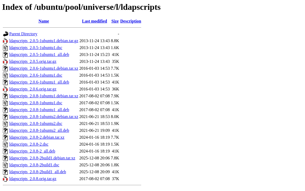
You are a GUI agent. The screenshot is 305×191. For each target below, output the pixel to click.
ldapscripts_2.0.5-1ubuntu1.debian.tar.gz (43, 40)
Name (43, 21)
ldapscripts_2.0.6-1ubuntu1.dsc (35, 75)
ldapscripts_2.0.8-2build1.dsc (34, 165)
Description (130, 21)
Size (115, 21)
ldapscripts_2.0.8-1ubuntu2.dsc (35, 123)
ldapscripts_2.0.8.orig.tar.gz (32, 178)
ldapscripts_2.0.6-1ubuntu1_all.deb (39, 82)
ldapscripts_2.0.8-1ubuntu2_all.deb (39, 130)
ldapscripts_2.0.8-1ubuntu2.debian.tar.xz (43, 116)
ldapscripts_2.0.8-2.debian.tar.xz (36, 137)
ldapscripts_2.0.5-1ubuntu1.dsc (35, 47)
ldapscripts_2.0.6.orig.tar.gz (32, 89)
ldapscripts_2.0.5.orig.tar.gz (32, 61)
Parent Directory (23, 34)
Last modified (94, 21)
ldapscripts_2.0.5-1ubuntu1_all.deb (39, 54)
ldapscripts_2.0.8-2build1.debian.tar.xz (42, 158)
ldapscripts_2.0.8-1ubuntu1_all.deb (39, 109)
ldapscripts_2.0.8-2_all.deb (32, 151)
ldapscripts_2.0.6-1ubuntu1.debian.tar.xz (43, 68)
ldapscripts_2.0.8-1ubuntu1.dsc (35, 103)
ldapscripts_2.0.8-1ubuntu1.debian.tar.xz (43, 96)
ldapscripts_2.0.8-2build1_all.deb (37, 172)
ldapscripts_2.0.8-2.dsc (28, 144)
